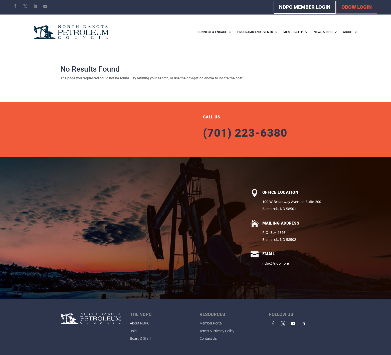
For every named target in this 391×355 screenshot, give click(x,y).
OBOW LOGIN (356, 7)
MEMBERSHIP (293, 32)
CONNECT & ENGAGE (212, 32)
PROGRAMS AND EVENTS (255, 32)
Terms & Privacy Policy (217, 331)
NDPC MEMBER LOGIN (304, 7)
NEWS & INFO (323, 32)
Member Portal (211, 323)
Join (133, 331)
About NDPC (139, 323)
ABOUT (348, 32)
